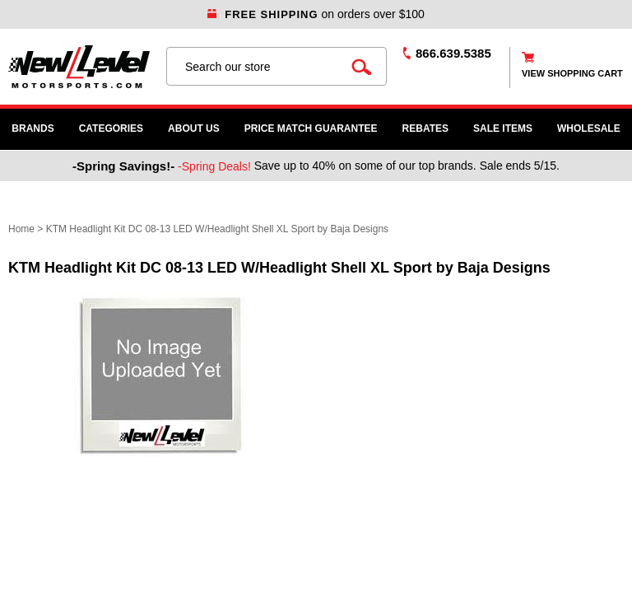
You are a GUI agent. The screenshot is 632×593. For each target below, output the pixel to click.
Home (21, 229)
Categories (111, 128)
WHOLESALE (588, 128)
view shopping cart (572, 73)
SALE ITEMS (502, 128)
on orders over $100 (316, 14)
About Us (194, 128)
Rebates (425, 128)
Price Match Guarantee (311, 128)
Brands (32, 128)
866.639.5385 (453, 53)
